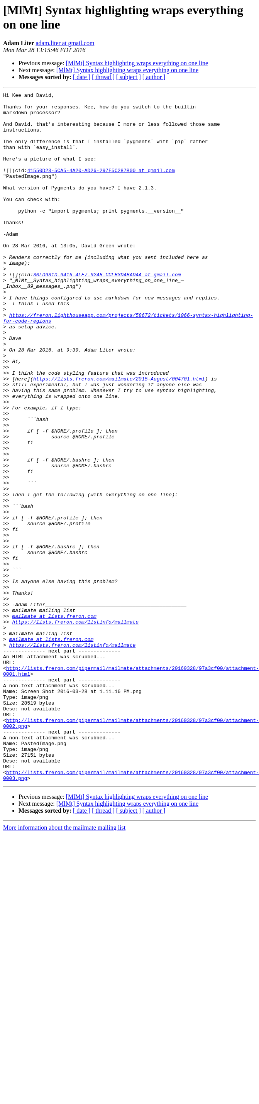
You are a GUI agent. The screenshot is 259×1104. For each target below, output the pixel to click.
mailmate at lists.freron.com (54, 721)
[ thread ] (103, 77)
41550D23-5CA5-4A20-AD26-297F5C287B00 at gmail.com (100, 186)
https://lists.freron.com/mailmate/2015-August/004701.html (119, 436)
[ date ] (81, 77)
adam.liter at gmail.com (65, 43)
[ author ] (154, 77)
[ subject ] (128, 77)
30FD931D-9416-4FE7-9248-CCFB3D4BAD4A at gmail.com (107, 311)
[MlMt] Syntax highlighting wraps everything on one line (137, 63)
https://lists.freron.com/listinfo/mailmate (75, 728)
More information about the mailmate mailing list (64, 965)
